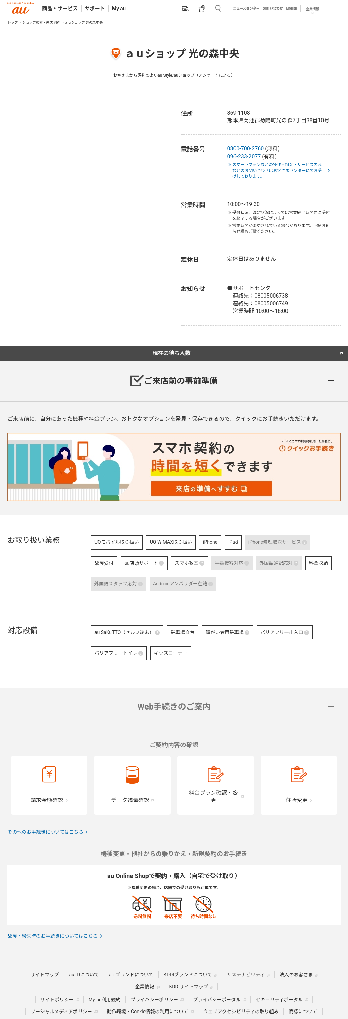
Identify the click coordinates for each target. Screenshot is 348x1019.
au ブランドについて (131, 974)
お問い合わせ (273, 8)
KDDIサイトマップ (188, 986)
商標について (303, 1011)
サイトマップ (44, 974)
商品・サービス (60, 8)
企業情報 (312, 9)
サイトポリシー (57, 999)
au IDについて (84, 974)
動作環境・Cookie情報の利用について (147, 1011)
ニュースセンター (246, 8)
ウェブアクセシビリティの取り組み (241, 1011)
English (291, 8)
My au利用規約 (105, 999)
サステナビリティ (246, 974)
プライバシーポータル (217, 999)
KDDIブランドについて (187, 974)
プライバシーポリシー (154, 999)
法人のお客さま (296, 974)
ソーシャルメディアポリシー (61, 1011)
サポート (95, 8)
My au (119, 8)
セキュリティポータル (279, 999)
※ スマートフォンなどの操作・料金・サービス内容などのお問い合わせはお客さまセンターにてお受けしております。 (277, 170)
